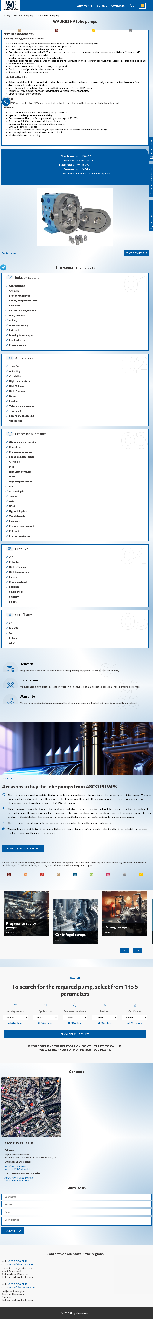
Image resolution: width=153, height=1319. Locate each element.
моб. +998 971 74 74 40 (17, 1168)
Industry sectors (15, 1007)
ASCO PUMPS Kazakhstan (18, 1177)
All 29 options (134, 1023)
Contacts (118, 5)
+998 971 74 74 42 (17, 1284)
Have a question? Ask (21, 848)
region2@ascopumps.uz (22, 1286)
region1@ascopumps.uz (22, 1264)
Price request (134, 253)
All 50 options (104, 1023)
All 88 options (75, 1023)
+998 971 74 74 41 (17, 1261)
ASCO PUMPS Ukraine (16, 1180)
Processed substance (75, 1007)
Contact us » (8, 253)
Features (105, 1007)
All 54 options (45, 1023)
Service (102, 5)
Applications (45, 1007)
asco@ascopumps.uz (15, 1166)
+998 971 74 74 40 (134, 5)
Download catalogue (151, 178)
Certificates (134, 1007)
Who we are (84, 5)
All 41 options (15, 1023)
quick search (151, 217)
